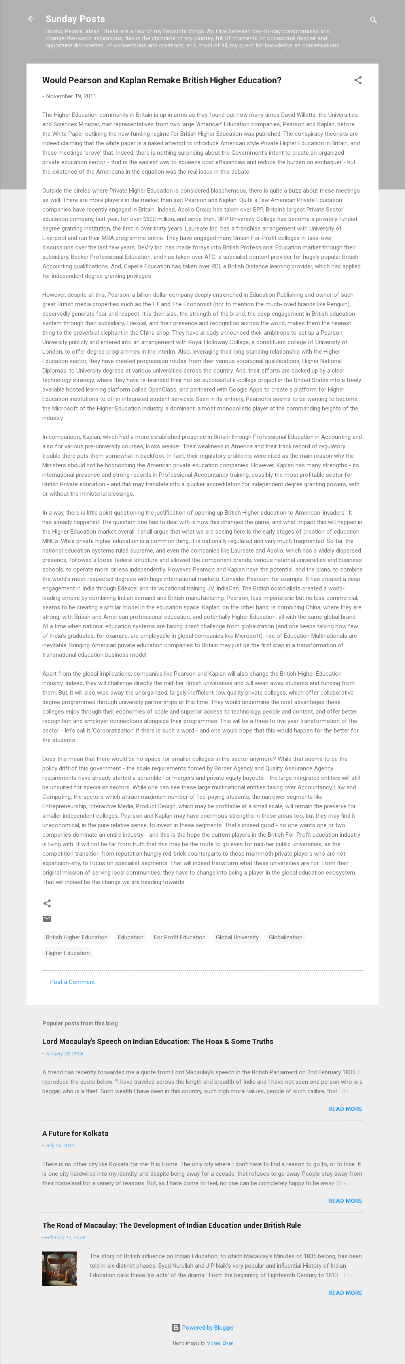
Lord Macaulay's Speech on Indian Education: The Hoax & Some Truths (157, 1041)
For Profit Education (180, 937)
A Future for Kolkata (75, 1133)
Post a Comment (72, 982)
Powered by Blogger (202, 1327)
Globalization (286, 937)
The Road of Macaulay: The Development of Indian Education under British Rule (171, 1225)
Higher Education (68, 953)
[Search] (374, 21)
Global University (237, 937)
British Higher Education (77, 937)
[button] (358, 81)
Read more (345, 1109)
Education (131, 937)
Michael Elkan (219, 1343)
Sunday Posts (75, 18)
